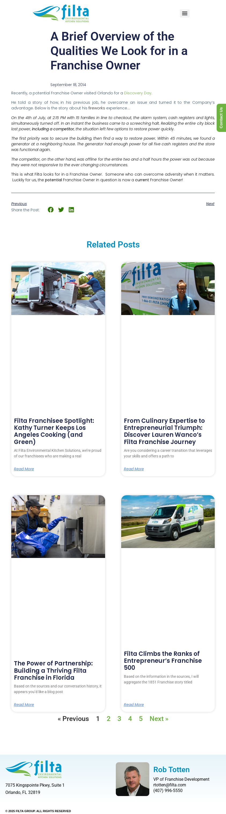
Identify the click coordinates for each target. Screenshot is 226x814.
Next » (159, 719)
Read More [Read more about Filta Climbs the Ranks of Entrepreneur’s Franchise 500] (134, 704)
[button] (51, 210)
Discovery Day (137, 93)
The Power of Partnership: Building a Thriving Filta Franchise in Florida (53, 670)
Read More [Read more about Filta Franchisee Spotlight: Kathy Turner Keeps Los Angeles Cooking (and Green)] (24, 469)
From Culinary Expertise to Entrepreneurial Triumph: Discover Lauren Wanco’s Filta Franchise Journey (164, 431)
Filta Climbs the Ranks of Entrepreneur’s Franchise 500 (163, 661)
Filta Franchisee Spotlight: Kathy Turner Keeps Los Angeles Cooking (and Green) (54, 431)
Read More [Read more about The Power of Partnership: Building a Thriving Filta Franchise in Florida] (24, 704)
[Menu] (185, 13)
